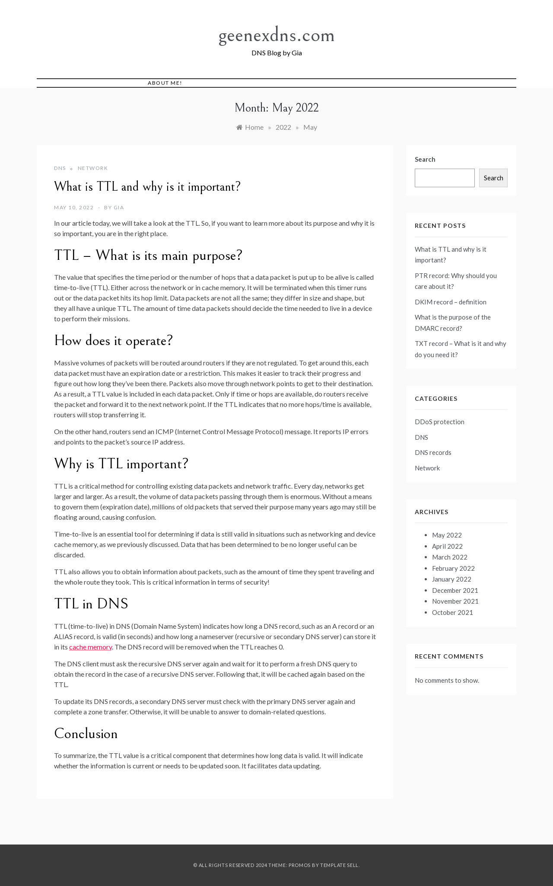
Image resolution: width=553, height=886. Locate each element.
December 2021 (455, 590)
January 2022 (451, 579)
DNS (60, 168)
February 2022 (453, 568)
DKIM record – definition (450, 302)
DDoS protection (439, 421)
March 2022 (449, 557)
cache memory (90, 647)
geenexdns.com (276, 35)
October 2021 (452, 612)
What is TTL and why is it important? (147, 187)
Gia (119, 207)
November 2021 (455, 601)
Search (425, 159)
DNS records (433, 452)
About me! (165, 83)
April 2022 (447, 546)
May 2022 (447, 535)
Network (93, 168)
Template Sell (339, 865)
